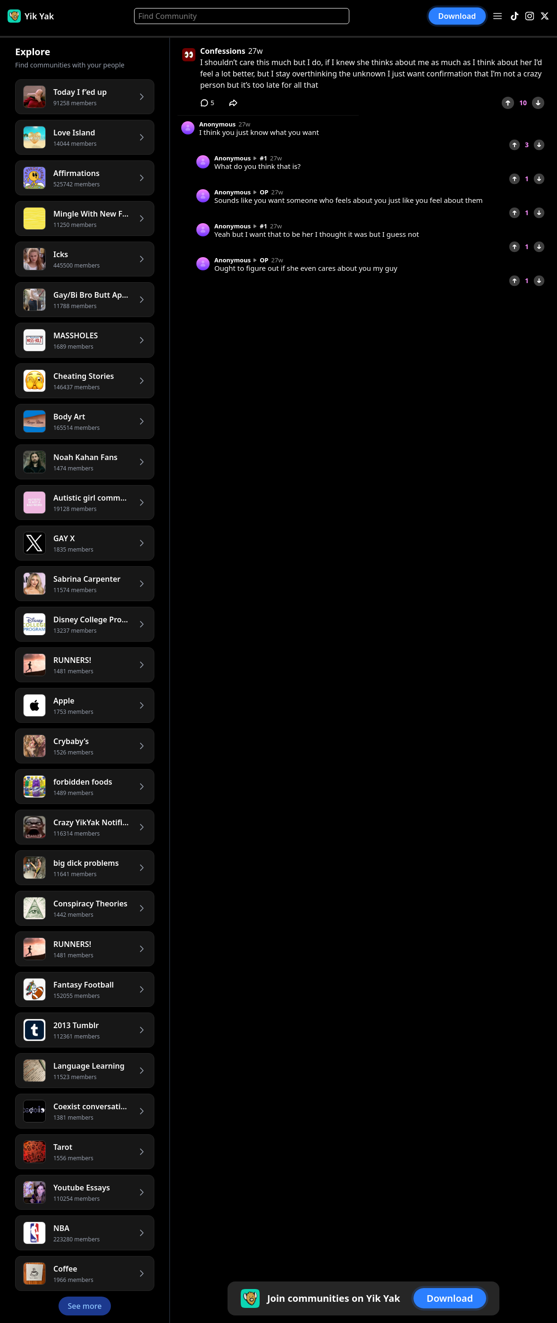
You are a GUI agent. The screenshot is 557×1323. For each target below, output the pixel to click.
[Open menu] (497, 16)
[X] (544, 16)
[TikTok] (514, 16)
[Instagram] (529, 16)
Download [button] (457, 16)
